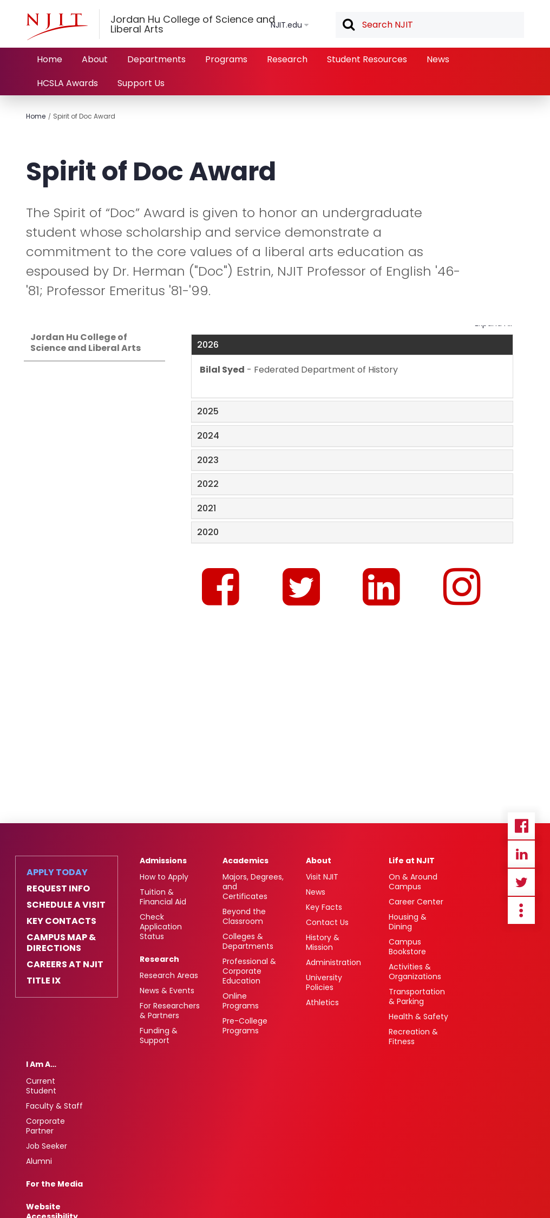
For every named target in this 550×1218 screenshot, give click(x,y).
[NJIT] (57, 26)
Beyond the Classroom (244, 916)
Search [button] (348, 25)
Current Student (41, 1086)
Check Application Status (161, 926)
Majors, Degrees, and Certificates (253, 886)
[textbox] (430, 25)
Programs (226, 59)
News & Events (167, 990)
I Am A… (41, 1064)
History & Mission (322, 942)
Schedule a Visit (66, 905)
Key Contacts (61, 921)
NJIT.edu (286, 24)
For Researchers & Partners (170, 1010)
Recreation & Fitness (413, 1036)
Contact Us (327, 922)
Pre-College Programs (244, 1025)
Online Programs (240, 1001)
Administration (333, 962)
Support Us (141, 83)
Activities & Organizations (415, 971)
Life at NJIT (412, 860)
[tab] (352, 345)
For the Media (54, 1184)
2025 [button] (208, 411)
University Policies (324, 982)
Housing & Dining (408, 922)
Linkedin (521, 854)
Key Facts (324, 907)
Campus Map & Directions (61, 943)
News (438, 59)
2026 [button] (208, 344)
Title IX (44, 980)
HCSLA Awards (67, 83)
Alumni (39, 1161)
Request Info (58, 888)
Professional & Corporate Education (249, 971)
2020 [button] (208, 532)
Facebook (521, 825)
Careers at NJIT (65, 964)
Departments (156, 59)
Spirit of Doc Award (84, 116)
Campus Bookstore (407, 946)
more (521, 910)
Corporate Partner (45, 1126)
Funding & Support (159, 1035)
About (95, 59)
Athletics (322, 1002)
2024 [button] (208, 435)
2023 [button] (208, 460)
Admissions (163, 860)
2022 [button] (208, 484)
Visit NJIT (322, 877)
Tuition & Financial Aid (163, 897)
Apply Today (57, 872)
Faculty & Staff (54, 1106)
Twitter (521, 882)
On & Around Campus (413, 881)
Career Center (416, 902)
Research (287, 59)
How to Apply (164, 877)
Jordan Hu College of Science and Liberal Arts (85, 342)
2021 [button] (206, 508)
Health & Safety (418, 1016)
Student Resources (367, 59)
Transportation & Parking (417, 996)
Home (49, 59)
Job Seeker (46, 1146)
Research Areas (169, 975)
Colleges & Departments (247, 941)
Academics (245, 860)
